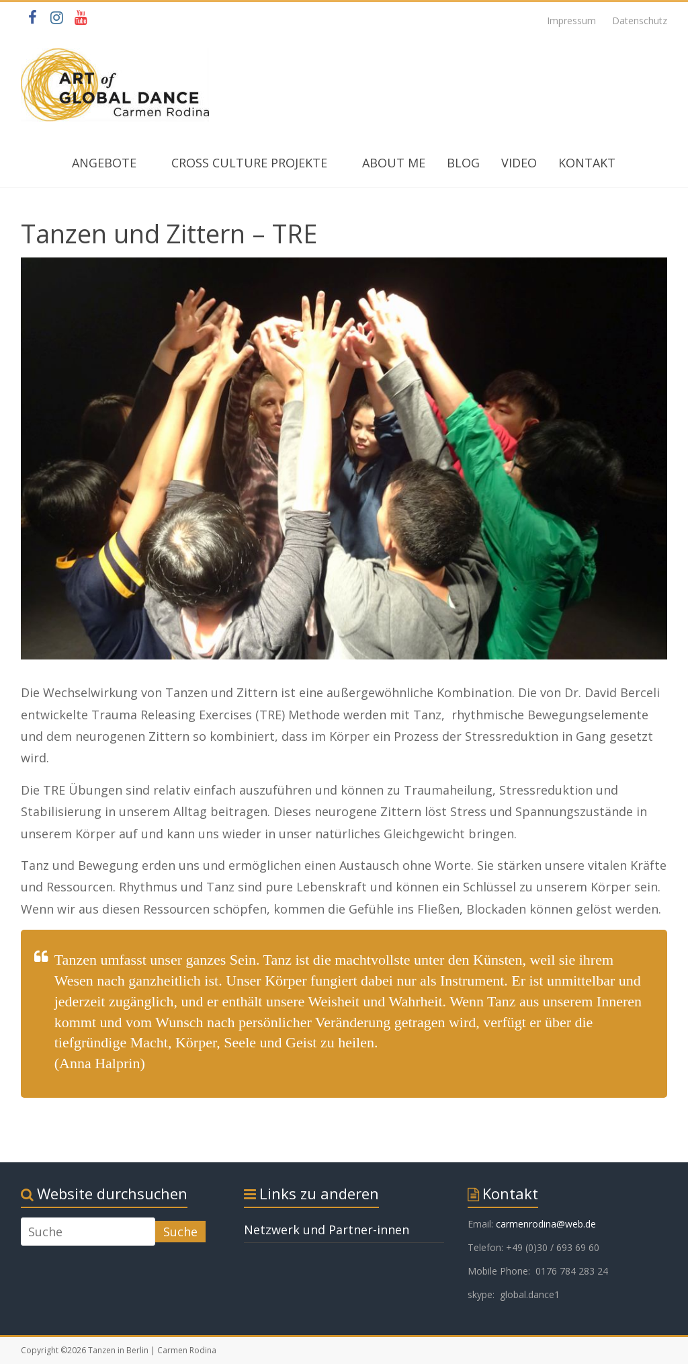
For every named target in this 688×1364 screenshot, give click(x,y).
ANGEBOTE (104, 163)
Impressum (571, 20)
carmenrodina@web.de (546, 1223)
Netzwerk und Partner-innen (326, 1229)
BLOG (463, 163)
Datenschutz (639, 20)
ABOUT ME (393, 163)
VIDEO (519, 163)
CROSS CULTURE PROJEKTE (249, 163)
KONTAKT (586, 163)
